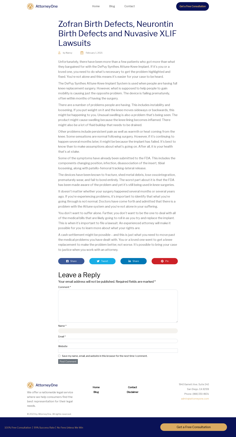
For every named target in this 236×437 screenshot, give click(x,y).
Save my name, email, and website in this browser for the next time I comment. (105, 355)
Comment (64, 287)
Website (63, 346)
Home (96, 6)
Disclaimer (132, 392)
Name (62, 325)
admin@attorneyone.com (195, 398)
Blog (112, 6)
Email (62, 336)
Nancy (69, 52)
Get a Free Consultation (192, 6)
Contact (129, 6)
